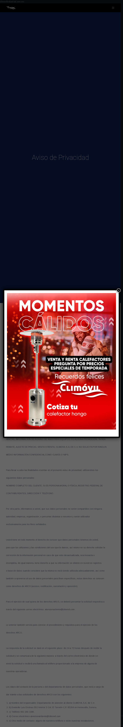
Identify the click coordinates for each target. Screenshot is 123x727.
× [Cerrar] (118, 290)
